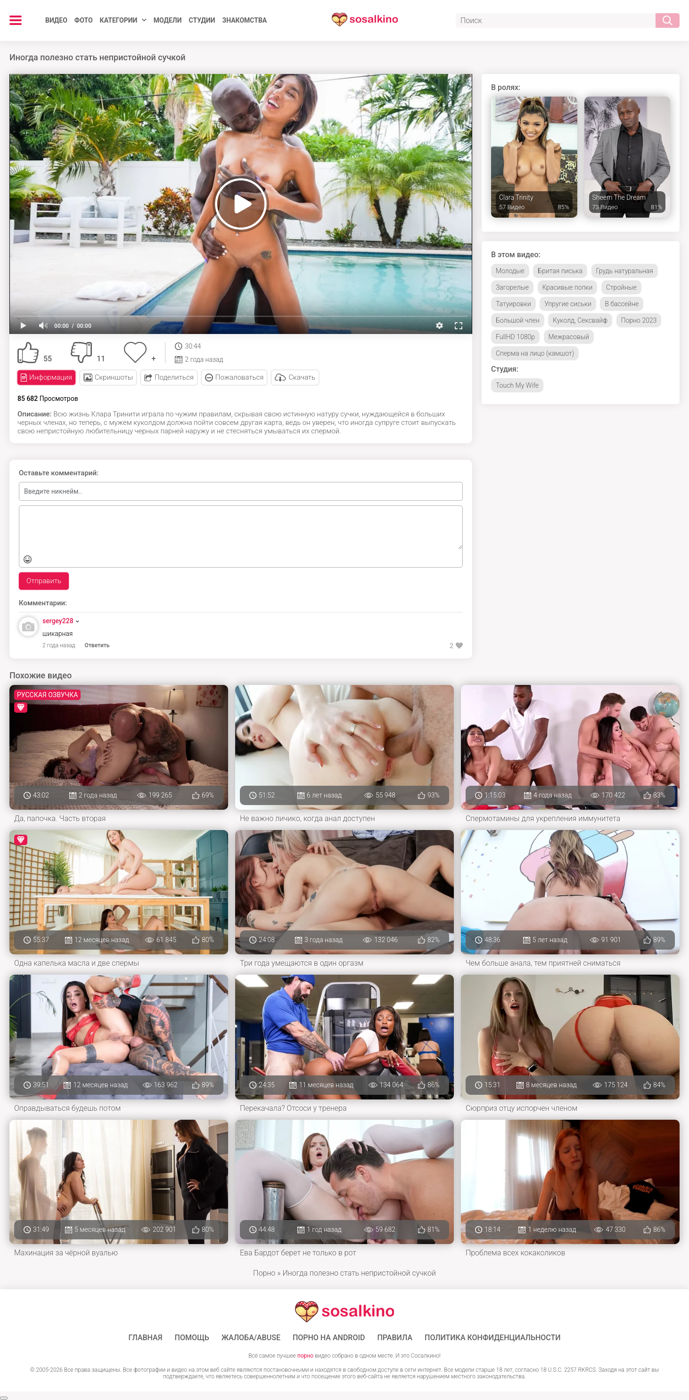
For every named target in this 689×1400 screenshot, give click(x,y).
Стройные (621, 287)
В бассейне (622, 304)
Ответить (97, 645)
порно (305, 1355)
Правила (394, 1338)
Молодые (510, 271)
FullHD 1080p (515, 337)
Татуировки (513, 304)
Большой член (518, 320)
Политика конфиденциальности (493, 1338)
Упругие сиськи (567, 304)
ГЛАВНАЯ (145, 1338)
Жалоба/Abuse (250, 1338)
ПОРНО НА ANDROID (329, 1338)
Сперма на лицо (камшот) (535, 353)
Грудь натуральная (624, 271)
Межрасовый (569, 337)
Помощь (192, 1338)
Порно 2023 (639, 320)
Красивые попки (567, 287)
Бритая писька (560, 271)
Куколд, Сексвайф (580, 320)
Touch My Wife (517, 385)
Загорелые (512, 287)
